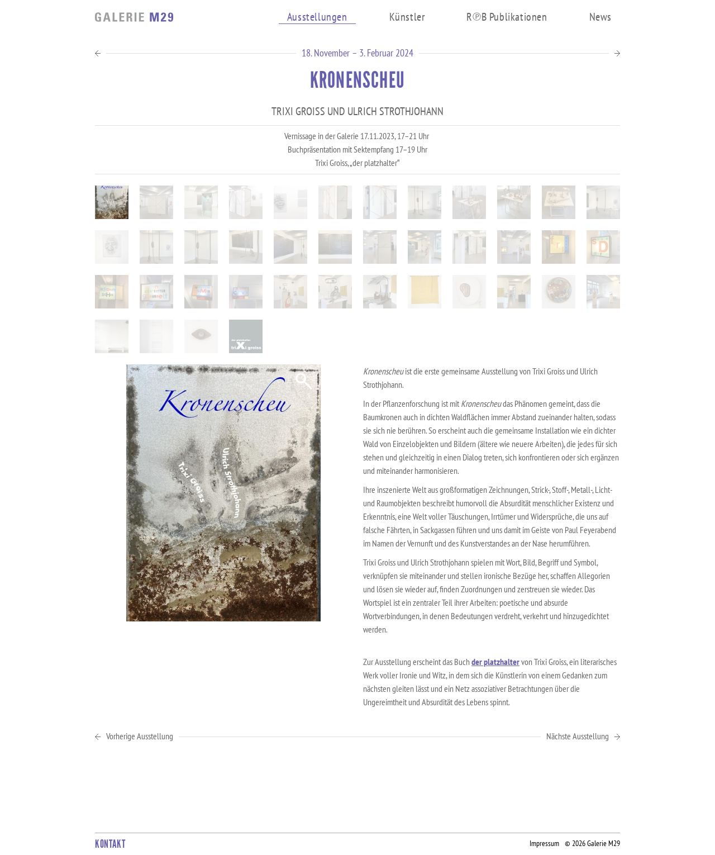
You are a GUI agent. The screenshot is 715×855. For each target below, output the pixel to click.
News (600, 16)
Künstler (407, 16)
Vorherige (139, 736)
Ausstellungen (317, 17)
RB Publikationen (506, 16)
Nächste (577, 736)
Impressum (544, 843)
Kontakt (110, 844)
